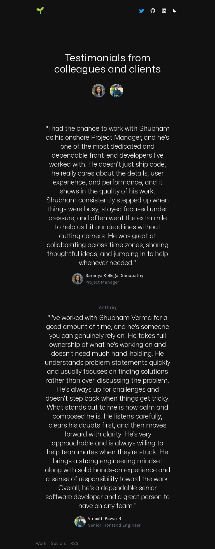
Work (41, 543)
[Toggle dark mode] (174, 10)
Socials (58, 543)
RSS (74, 543)
